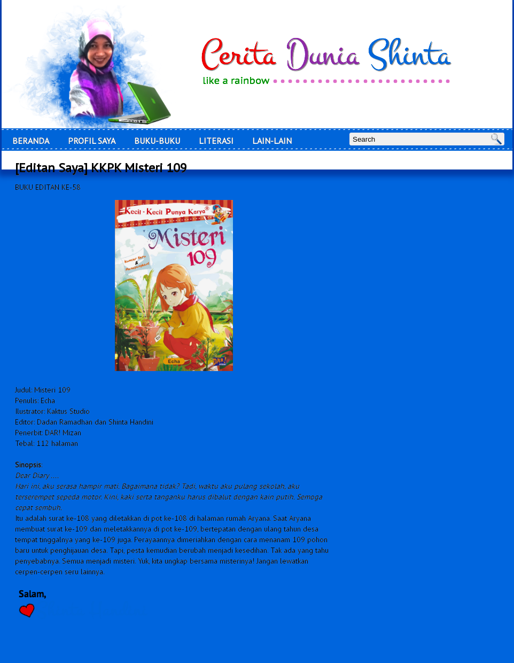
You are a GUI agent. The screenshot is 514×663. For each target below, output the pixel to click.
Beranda (30, 140)
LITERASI (216, 140)
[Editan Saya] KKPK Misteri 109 (101, 167)
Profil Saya (91, 140)
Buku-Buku (157, 140)
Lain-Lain (272, 140)
